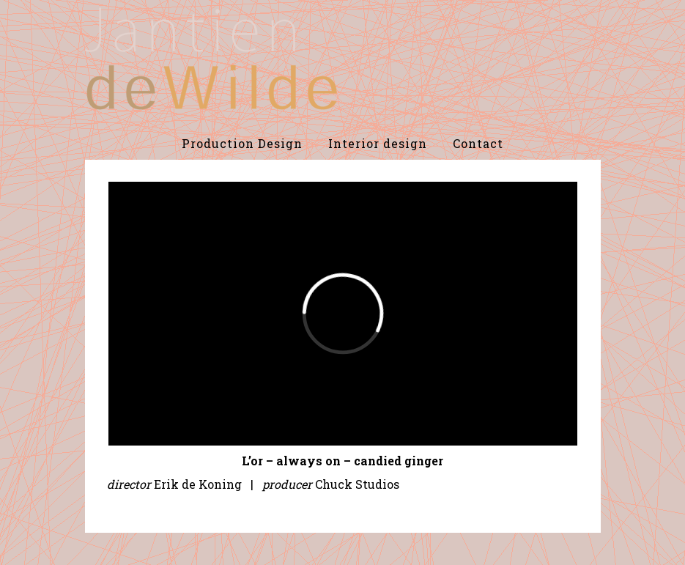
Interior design (377, 143)
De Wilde (211, 58)
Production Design (242, 143)
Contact (478, 143)
